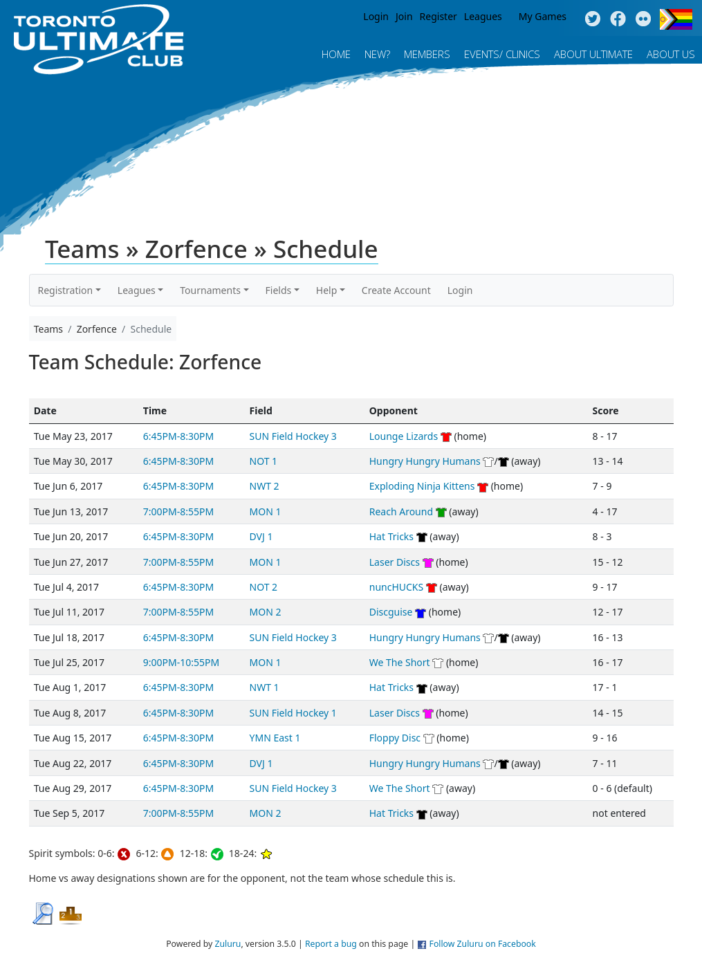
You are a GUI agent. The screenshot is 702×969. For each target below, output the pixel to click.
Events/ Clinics (502, 54)
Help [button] (327, 290)
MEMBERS (427, 54)
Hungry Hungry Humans (425, 461)
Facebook (618, 19)
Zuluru (227, 944)
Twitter (592, 19)
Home (336, 54)
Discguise (391, 611)
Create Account (396, 290)
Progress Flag (676, 19)
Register (438, 16)
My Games (542, 16)
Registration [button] (65, 290)
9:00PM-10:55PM (181, 662)
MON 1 (265, 511)
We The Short (399, 662)
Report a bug (331, 944)
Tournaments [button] (210, 290)
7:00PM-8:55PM (178, 511)
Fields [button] (279, 290)
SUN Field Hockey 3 (293, 436)
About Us (671, 54)
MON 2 (265, 611)
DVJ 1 (261, 536)
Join (404, 16)
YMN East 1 (275, 737)
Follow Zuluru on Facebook (482, 944)
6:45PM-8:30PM (178, 436)
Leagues (483, 16)
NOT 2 (264, 586)
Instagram (643, 19)
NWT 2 (264, 485)
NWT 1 (264, 687)
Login (376, 16)
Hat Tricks (391, 536)
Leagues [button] (137, 290)
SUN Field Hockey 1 (293, 712)
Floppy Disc (395, 737)
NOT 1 (264, 461)
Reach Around (401, 511)
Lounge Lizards (403, 436)
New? (377, 54)
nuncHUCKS (396, 586)
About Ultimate (593, 54)
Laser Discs (394, 562)
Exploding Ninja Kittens (422, 485)
